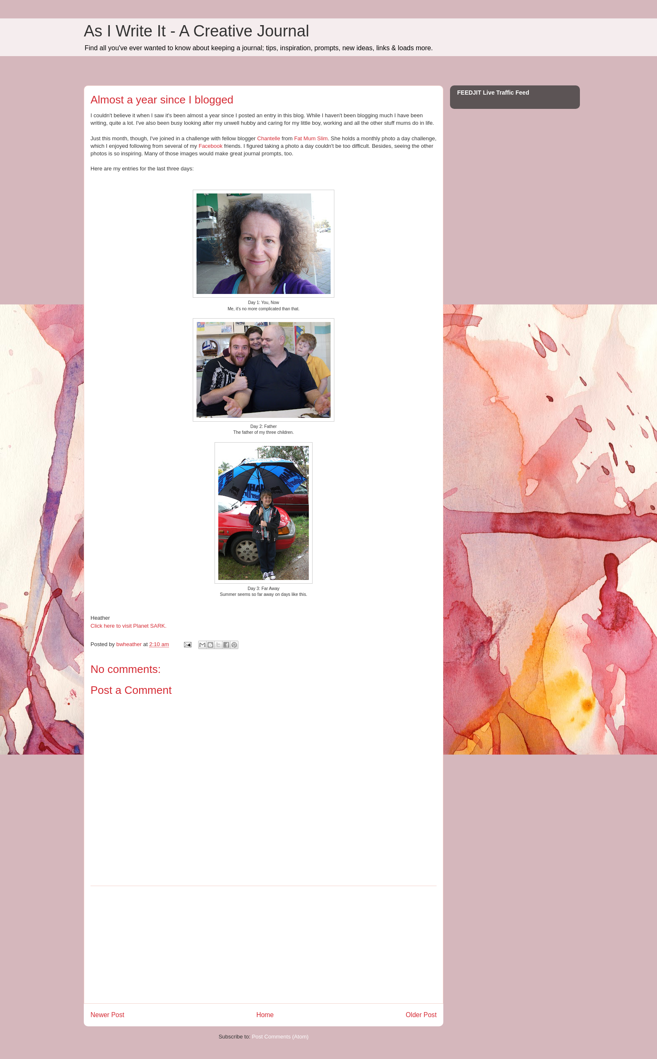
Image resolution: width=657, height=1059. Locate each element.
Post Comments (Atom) (280, 1036)
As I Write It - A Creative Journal (196, 31)
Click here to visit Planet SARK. (128, 626)
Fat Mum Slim (311, 138)
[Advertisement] (263, 944)
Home (265, 1014)
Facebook (210, 146)
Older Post (421, 1014)
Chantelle (268, 138)
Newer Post (107, 1014)
